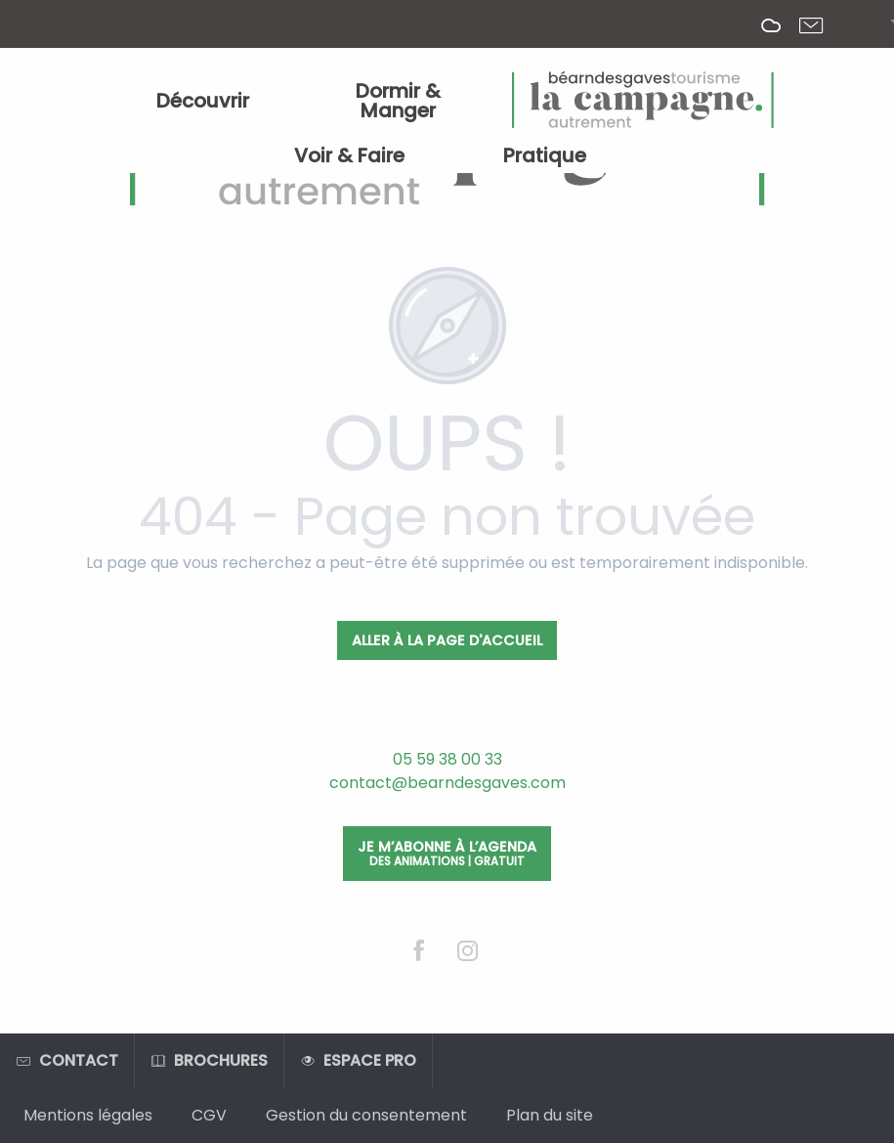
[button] (877, 24)
